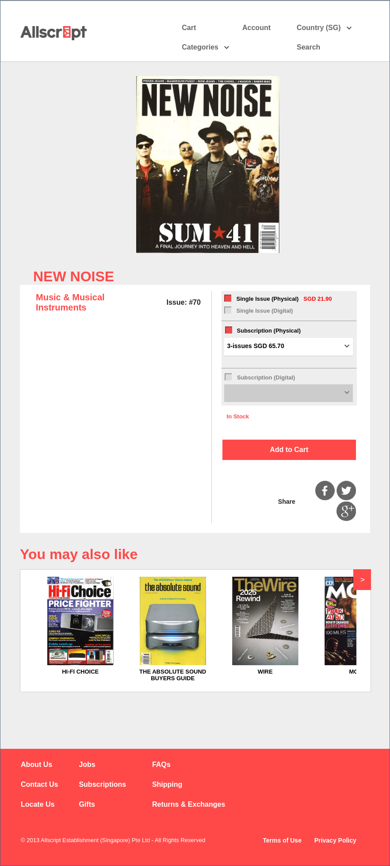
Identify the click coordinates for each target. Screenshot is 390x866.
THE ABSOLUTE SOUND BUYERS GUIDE (172, 675)
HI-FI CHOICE (80, 671)
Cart (189, 27)
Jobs (87, 764)
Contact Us (39, 784)
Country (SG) (324, 28)
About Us (36, 764)
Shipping (167, 784)
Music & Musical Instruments (70, 302)
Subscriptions (102, 784)
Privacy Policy (335, 840)
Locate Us (37, 804)
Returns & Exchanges (188, 804)
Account (264, 28)
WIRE (265, 671)
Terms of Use (282, 840)
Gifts (87, 804)
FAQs (161, 764)
